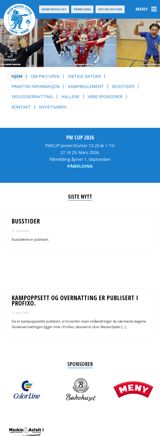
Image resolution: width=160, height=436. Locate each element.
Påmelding (82, 9)
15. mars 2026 (20, 230)
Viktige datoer (110, 9)
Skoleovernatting (32, 96)
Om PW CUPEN (45, 76)
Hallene (70, 96)
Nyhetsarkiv (52, 107)
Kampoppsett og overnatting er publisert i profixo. (75, 294)
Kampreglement (86, 86)
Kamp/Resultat (54, 9)
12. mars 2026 (20, 306)
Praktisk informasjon (35, 86)
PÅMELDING (80, 166)
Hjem (16, 76)
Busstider (123, 86)
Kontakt (21, 107)
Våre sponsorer (105, 96)
